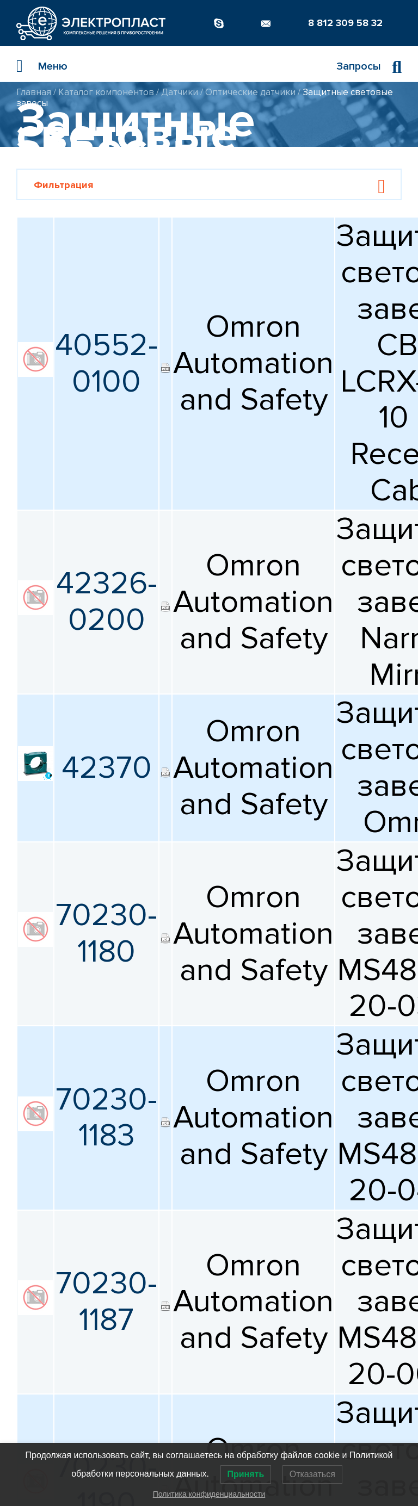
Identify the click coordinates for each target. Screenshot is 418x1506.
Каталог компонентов (106, 92)
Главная (33, 92)
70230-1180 (106, 933)
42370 (107, 768)
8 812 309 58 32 (345, 23)
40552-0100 (106, 363)
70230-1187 (106, 1302)
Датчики (179, 92)
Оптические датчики (250, 92)
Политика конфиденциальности (209, 1494)
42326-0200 (106, 602)
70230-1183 (106, 1118)
